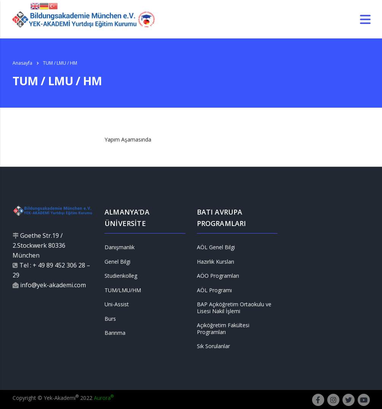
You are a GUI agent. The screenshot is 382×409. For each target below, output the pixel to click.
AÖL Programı (214, 290)
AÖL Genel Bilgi (216, 247)
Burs (110, 318)
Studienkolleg (121, 275)
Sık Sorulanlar (213, 346)
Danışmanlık (120, 247)
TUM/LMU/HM (123, 290)
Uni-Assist (117, 304)
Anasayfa (22, 63)
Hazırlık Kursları (215, 261)
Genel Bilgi (117, 261)
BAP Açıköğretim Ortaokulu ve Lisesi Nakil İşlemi (234, 307)
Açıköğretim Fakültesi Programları (223, 328)
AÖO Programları (218, 275)
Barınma (115, 332)
